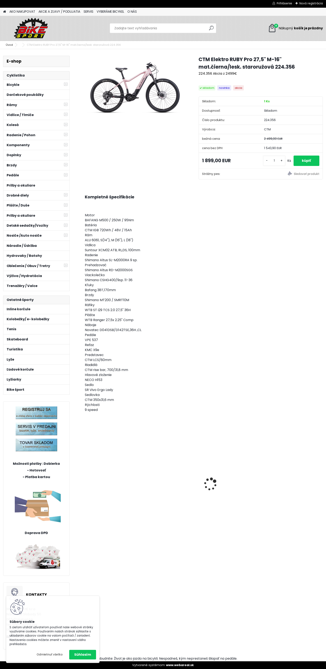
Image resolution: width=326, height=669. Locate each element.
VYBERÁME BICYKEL (110, 11)
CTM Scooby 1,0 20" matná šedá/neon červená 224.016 (230, 487)
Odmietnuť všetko (50, 655)
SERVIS (88, 11)
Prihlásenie (284, 3)
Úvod (9, 45)
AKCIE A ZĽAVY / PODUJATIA (59, 11)
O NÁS (132, 11)
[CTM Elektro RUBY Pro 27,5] (135, 85)
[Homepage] (4, 12)
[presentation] (87, 477)
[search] (211, 30)
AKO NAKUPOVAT (22, 11)
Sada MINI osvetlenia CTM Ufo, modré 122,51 (292, 475)
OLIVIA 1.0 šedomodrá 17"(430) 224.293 (112, 487)
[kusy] (274, 160)
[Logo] (31, 28)
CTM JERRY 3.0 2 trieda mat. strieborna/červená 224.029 (170, 487)
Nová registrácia (311, 3)
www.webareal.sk (180, 665)
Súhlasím (82, 654)
